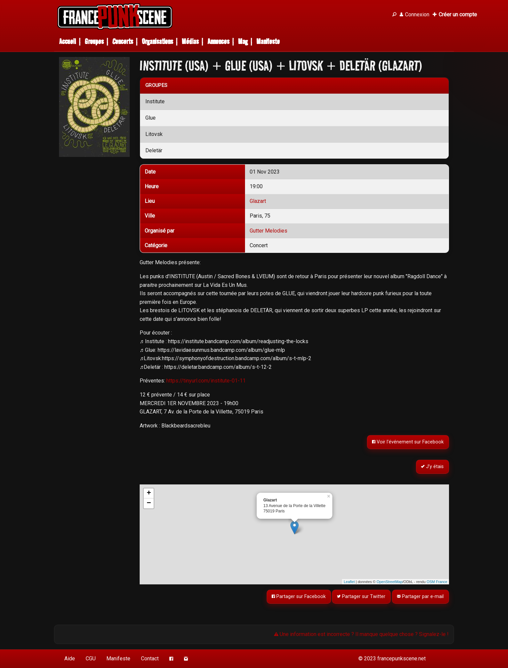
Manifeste (268, 41)
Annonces (218, 41)
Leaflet (349, 582)
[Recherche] (394, 14)
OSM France (437, 582)
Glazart (258, 201)
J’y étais (432, 467)
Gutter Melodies (268, 231)
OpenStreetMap (390, 582)
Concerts (122, 41)
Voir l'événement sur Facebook (408, 442)
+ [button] (149, 493)
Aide (69, 658)
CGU (91, 658)
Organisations (157, 41)
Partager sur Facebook (299, 596)
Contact (150, 658)
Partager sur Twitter (361, 596)
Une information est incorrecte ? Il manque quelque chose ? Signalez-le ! (361, 634)
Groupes (94, 41)
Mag (243, 41)
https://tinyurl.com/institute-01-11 (206, 380)
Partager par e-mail (420, 596)
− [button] (149, 503)
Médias (190, 41)
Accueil (67, 41)
